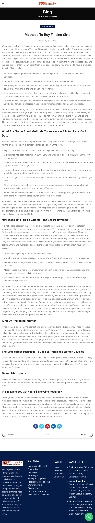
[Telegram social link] (59, 426)
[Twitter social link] (41, 426)
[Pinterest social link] (47, 426)
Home (40, 17)
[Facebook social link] (35, 426)
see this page (69, 361)
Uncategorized (51, 17)
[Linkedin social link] (53, 426)
